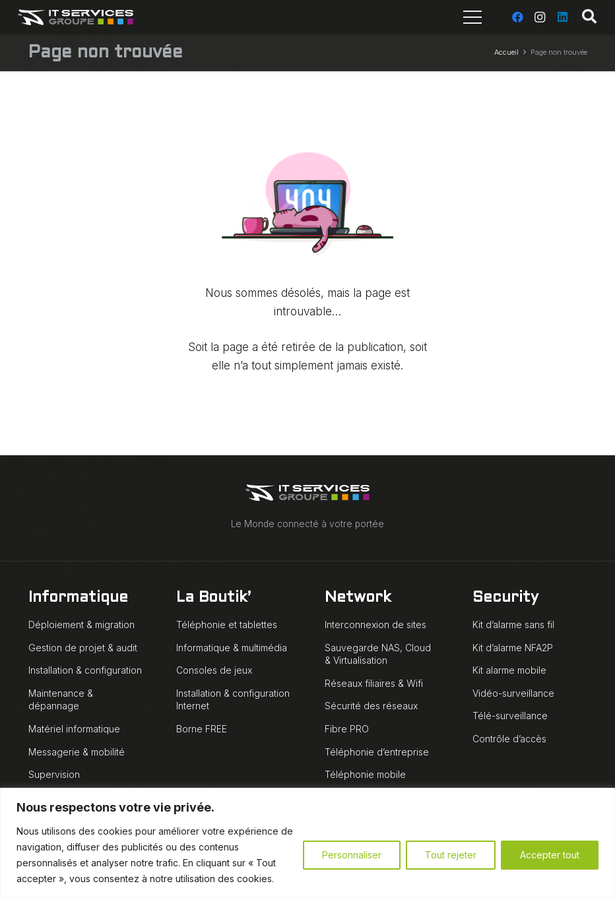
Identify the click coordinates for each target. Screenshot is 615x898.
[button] (589, 17)
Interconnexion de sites (375, 624)
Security (505, 598)
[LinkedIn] (562, 17)
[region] (307, 843)
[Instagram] (540, 17)
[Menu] (472, 17)
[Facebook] (517, 17)
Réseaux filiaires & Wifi (374, 683)
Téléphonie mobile (365, 774)
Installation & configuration (85, 670)
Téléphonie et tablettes (226, 624)
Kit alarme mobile (509, 670)
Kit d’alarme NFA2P (512, 647)
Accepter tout (549, 854)
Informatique (78, 598)
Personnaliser (351, 854)
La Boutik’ (213, 598)
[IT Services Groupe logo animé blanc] (76, 17)
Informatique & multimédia (231, 647)
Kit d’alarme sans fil (513, 624)
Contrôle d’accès (509, 738)
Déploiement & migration (81, 624)
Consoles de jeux (214, 670)
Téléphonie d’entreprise (377, 751)
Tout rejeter (450, 854)
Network (358, 598)
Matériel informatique (74, 728)
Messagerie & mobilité (76, 751)
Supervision (54, 774)
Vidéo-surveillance (513, 693)
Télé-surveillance (510, 715)
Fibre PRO (347, 728)
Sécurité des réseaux (371, 705)
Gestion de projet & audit (82, 647)
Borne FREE (201, 728)
